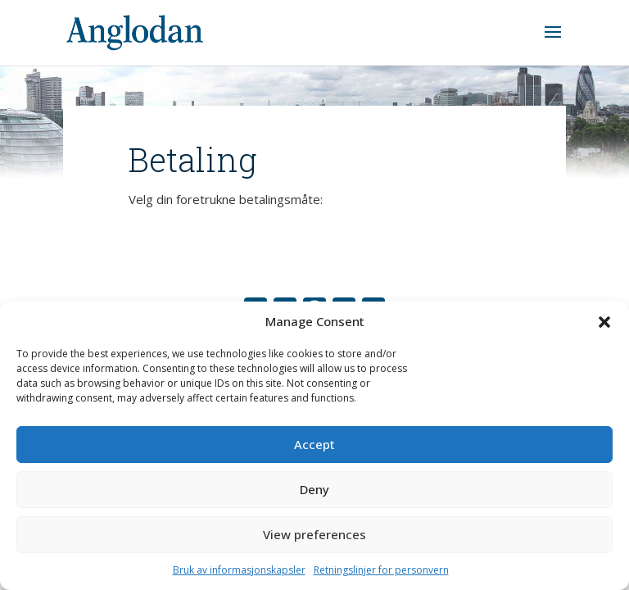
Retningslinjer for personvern (381, 570)
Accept (314, 444)
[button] (604, 322)
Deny (314, 489)
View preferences (314, 534)
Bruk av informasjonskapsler (239, 570)
